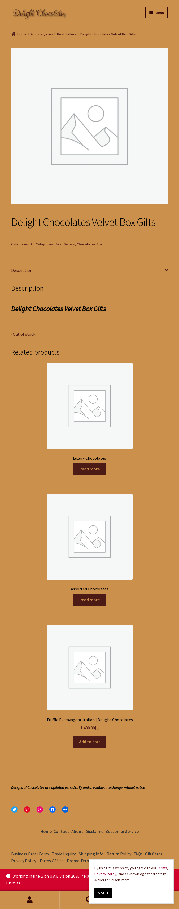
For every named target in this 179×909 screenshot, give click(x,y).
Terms (162, 867)
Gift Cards (153, 853)
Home (22, 34)
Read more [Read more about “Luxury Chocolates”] (90, 469)
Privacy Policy (23, 860)
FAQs (138, 853)
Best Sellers (66, 34)
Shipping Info (91, 853)
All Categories (42, 34)
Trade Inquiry (64, 853)
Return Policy (119, 853)
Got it (103, 893)
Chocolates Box (89, 244)
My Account (30, 900)
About (77, 831)
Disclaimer (95, 831)
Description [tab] (21, 270)
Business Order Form (30, 853)
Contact (61, 831)
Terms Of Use (51, 860)
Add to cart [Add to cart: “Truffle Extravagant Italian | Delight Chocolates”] (89, 741)
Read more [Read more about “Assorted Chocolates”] (90, 599)
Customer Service (122, 831)
